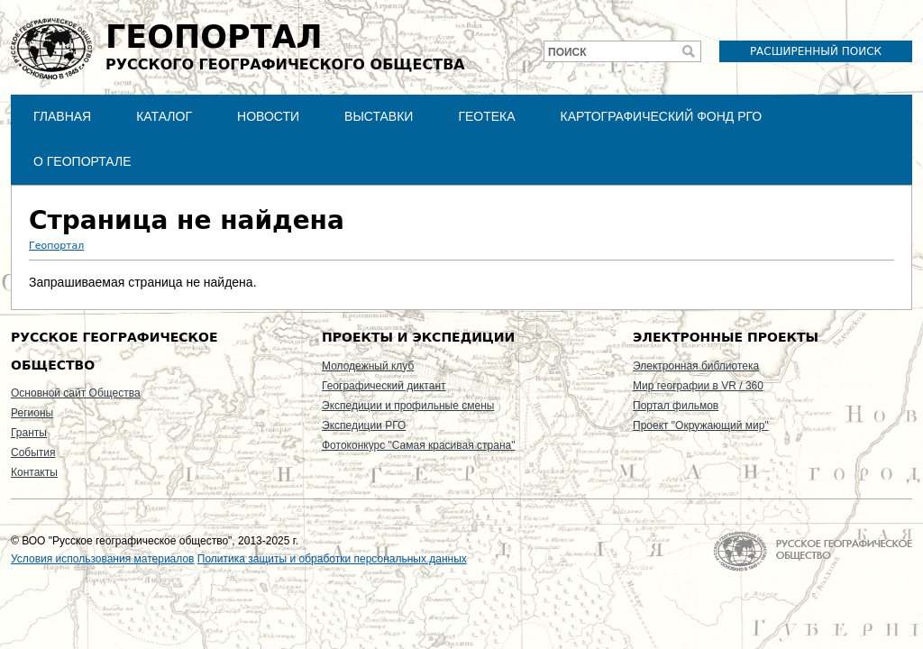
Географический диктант (384, 385)
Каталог (164, 116)
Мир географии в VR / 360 (698, 385)
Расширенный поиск (816, 51)
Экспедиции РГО (364, 425)
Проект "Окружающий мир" (701, 425)
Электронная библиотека (696, 366)
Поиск (567, 52)
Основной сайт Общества (76, 393)
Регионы (32, 413)
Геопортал (56, 245)
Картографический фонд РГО (662, 116)
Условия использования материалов (102, 559)
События (33, 452)
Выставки (378, 116)
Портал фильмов (675, 405)
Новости (268, 116)
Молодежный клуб (368, 366)
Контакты (34, 472)
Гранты (29, 432)
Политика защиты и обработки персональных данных (332, 559)
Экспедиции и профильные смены (408, 405)
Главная (62, 116)
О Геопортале (82, 161)
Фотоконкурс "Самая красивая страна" (418, 445)
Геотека (486, 116)
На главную (812, 551)
